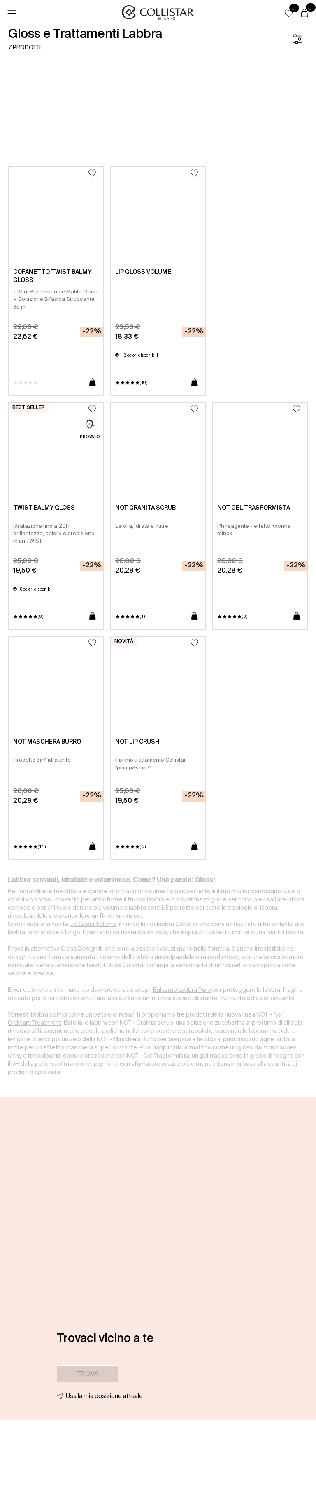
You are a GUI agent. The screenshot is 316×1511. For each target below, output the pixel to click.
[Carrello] (304, 13)
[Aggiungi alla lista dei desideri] (92, 173)
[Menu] (11, 13)
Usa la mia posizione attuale (104, 1396)
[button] (288, 13)
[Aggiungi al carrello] (92, 382)
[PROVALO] (90, 430)
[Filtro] (297, 39)
